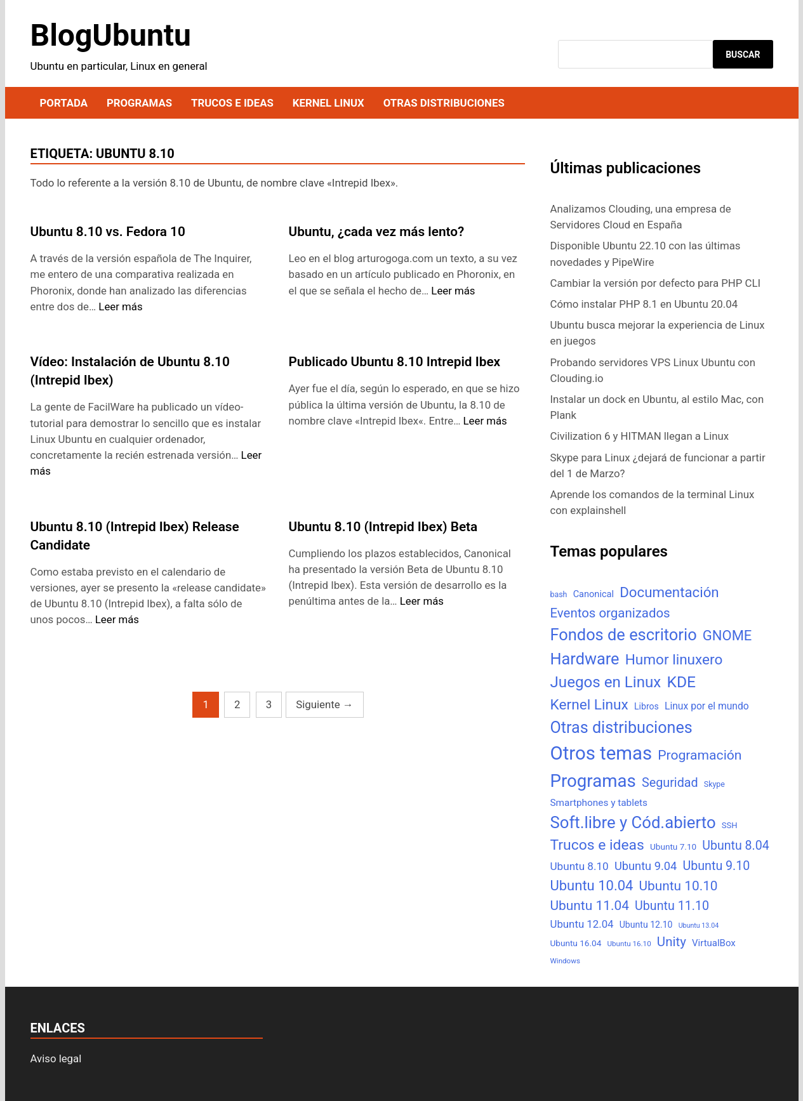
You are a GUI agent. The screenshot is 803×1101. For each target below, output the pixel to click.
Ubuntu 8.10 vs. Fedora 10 (107, 231)
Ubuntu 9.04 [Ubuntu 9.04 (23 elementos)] (645, 866)
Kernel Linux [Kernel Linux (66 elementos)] (589, 704)
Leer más (120, 306)
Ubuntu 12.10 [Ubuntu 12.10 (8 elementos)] (646, 925)
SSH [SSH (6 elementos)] (730, 825)
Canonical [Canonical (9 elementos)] (593, 594)
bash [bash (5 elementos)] (558, 594)
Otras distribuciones (444, 102)
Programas (139, 102)
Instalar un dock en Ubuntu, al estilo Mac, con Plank (657, 407)
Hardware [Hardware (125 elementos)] (585, 659)
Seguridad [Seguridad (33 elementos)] (670, 782)
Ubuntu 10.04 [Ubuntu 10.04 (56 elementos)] (592, 885)
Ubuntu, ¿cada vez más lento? (377, 231)
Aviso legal (56, 1058)
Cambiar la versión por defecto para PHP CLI (655, 283)
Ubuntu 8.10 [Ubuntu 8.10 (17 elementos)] (579, 866)
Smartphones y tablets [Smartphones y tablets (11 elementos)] (599, 802)
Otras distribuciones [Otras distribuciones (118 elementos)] (621, 727)
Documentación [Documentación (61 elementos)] (669, 592)
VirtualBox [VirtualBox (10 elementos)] (714, 943)
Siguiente (324, 704)
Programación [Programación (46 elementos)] (699, 755)
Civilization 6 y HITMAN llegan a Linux (639, 436)
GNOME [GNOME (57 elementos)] (727, 635)
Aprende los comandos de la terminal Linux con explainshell (652, 502)
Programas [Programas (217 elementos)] (593, 780)
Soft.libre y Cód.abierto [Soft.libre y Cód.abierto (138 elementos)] (633, 822)
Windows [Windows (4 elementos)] (565, 960)
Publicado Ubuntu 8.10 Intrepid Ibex (395, 361)
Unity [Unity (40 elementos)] (671, 941)
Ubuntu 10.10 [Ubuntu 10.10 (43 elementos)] (678, 885)
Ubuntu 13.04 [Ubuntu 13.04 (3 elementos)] (699, 925)
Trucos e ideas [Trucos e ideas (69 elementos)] (597, 845)
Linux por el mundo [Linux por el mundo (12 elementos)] (707, 706)
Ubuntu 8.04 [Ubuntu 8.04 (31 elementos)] (735, 845)
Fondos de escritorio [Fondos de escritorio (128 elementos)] (623, 634)
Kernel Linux (328, 102)
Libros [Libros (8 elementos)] (646, 706)
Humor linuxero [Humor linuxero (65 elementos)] (674, 659)
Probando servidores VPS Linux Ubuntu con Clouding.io (652, 370)
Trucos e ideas (232, 102)
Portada (64, 102)
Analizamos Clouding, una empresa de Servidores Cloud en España (640, 216)
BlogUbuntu (110, 35)
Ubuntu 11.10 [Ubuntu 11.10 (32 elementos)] (672, 906)
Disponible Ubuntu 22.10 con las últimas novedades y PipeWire (645, 253)
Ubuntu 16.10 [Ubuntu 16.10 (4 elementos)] (629, 943)
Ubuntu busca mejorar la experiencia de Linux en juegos (657, 333)
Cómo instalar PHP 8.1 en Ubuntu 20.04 (644, 304)
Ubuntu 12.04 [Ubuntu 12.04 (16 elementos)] (582, 924)
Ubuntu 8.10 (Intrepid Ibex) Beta (383, 526)
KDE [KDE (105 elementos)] (681, 682)
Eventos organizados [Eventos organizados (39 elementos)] (610, 613)
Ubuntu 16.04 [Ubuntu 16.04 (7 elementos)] (576, 943)
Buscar (743, 54)
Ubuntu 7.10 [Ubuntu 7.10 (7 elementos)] (673, 846)
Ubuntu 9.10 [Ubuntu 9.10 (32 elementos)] (716, 866)
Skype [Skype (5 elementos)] (714, 784)
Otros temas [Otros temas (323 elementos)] (601, 753)
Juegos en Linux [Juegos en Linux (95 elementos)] (605, 682)
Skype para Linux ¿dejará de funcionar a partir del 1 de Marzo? (658, 465)
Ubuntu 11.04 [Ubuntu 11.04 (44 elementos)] (589, 905)
